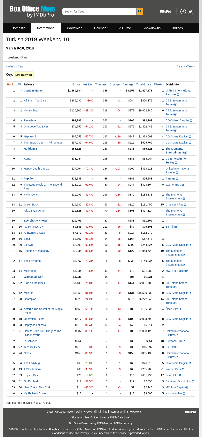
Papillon (29, 178)
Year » (181, 66)
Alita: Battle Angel (34, 210)
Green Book (31, 204)
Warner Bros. (175, 184)
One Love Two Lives (36, 126)
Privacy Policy (88, 433)
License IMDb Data (111, 417)
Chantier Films (176, 204)
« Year (20, 66)
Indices (177, 28)
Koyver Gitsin (32, 375)
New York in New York (37, 387)
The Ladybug (32, 363)
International (46, 28)
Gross (76, 84)
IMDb (117, 423)
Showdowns (152, 28)
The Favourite (32, 260)
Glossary (76, 417)
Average (128, 84)
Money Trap (31, 110)
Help (128, 417)
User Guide (91, 417)
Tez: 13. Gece (32, 347)
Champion (30, 299)
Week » (190, 66)
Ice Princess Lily (33, 226)
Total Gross (143, 84)
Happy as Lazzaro (35, 325)
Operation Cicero (34, 318)
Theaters (100, 84)
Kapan (28, 158)
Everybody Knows (35, 220)
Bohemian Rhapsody (36, 250)
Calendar (101, 28)
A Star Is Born (32, 369)
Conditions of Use (63, 433)
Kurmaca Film (175, 341)
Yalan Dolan (31, 194)
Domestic (18, 28)
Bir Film (172, 226)
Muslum (28, 292)
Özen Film (173, 308)
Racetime (30, 120)
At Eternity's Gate (34, 232)
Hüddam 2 (30, 148)
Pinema (172, 178)
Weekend (90, 411)
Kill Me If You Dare (35, 100)
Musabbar (30, 270)
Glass (27, 353)
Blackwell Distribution (180, 381)
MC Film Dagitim (177, 270)
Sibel (27, 238)
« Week (10, 66)
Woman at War (33, 276)
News (70, 411)
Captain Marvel (33, 90)
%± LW (87, 84)
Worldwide (74, 28)
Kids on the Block (34, 282)
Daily (79, 411)
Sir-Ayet (29, 244)
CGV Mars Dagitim (179, 120)
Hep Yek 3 (30, 136)
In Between (30, 341)
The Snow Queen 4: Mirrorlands (43, 142)
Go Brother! (31, 381)
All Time (125, 28)
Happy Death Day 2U (37, 168)
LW (19, 84)
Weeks (158, 84)
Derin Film (173, 375)
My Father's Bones (35, 393)
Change (115, 84)
